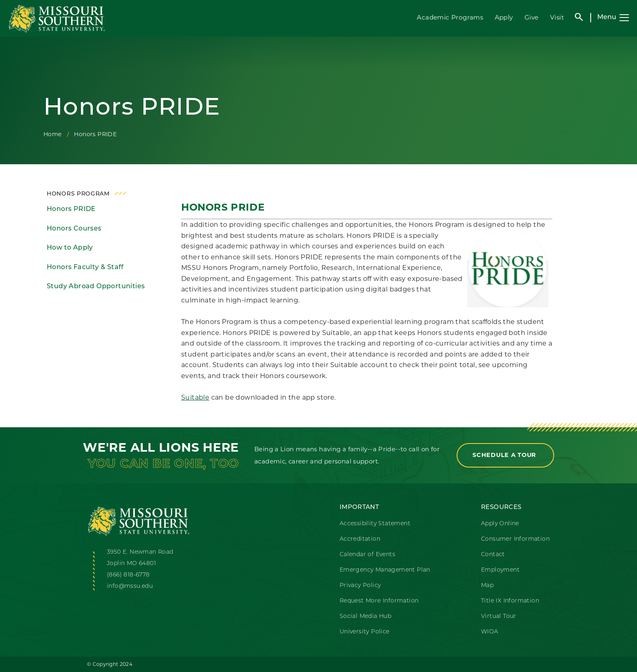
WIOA (489, 632)
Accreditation (360, 539)
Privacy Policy (360, 586)
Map (487, 586)
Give (531, 17)
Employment (500, 570)
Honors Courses (74, 229)
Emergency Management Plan (385, 570)
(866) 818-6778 (128, 575)
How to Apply (70, 248)
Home (52, 134)
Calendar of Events (367, 555)
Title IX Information (510, 601)
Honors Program (78, 194)
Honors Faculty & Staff (85, 267)
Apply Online (500, 524)
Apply (504, 17)
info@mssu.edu (130, 586)
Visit (557, 17)
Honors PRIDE (71, 209)
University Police (365, 632)
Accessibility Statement (375, 524)
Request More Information (379, 601)
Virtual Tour (498, 616)
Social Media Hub (365, 616)
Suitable (195, 397)
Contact (493, 555)
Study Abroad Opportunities (96, 286)
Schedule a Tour (505, 455)
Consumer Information (515, 539)
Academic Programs (450, 17)
